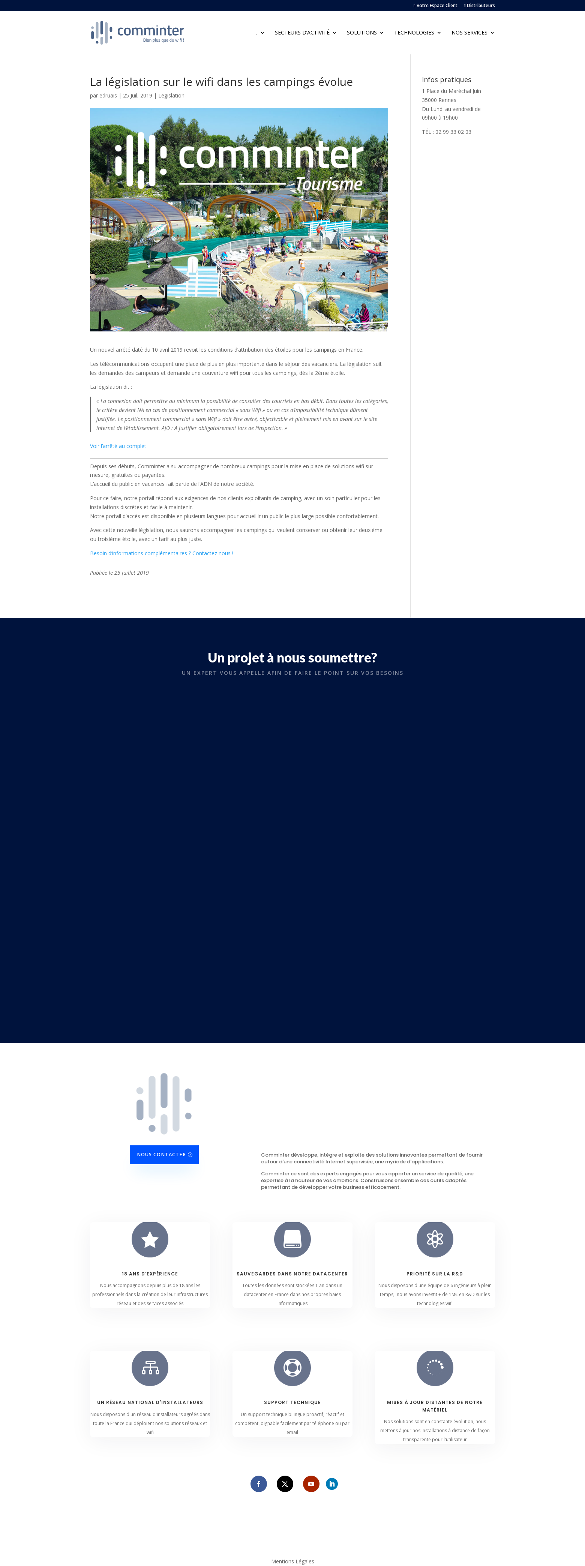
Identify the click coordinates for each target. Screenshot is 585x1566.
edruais (108, 95)
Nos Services (470, 33)
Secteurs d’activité (302, 33)
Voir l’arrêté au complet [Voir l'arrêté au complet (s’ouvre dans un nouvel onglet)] (118, 446)
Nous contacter (161, 1154)
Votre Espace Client (435, 6)
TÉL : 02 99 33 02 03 (446, 131)
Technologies (414, 33)
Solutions (362, 33)
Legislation (171, 95)
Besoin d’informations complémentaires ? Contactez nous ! (161, 553)
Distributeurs (479, 6)
